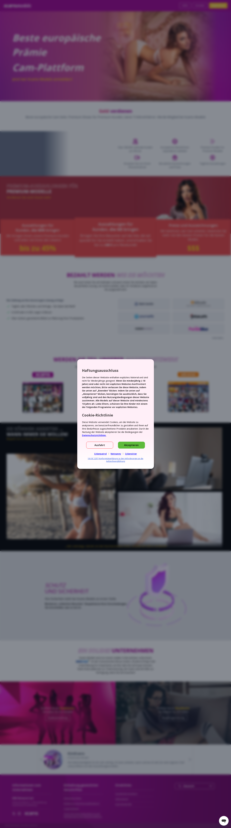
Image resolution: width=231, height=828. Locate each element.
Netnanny (116, 453)
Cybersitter (131, 453)
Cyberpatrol (100, 453)
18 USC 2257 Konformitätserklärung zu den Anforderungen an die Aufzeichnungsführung (115, 459)
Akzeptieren (131, 445)
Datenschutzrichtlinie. (94, 435)
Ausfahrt (99, 445)
